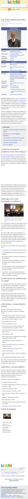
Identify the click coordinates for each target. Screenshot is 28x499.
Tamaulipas (16, 52)
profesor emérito (18, 74)
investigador (12, 74)
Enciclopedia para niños (5, 21)
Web (9, 9)
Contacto (13, 497)
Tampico (11, 52)
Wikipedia (10, 493)
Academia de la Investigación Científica (12, 250)
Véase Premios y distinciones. (16, 94)
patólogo (15, 73)
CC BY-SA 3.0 (21, 489)
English (18, 9)
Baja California (18, 55)
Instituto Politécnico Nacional (16, 70)
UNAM (12, 156)
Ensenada (12, 55)
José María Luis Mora (11, 344)
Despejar (23, 5)
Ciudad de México (13, 56)
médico (11, 73)
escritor (24, 74)
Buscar (25, 5)
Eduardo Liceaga (13, 348)
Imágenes (13, 9)
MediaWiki (3, 494)
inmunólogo (20, 73)
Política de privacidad (5, 497)
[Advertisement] (14, 14)
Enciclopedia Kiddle (9, 488)
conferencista (17, 76)
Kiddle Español (4, 495)
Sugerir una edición (13, 480)
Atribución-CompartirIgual (10, 472)
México (20, 52)
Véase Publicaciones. (14, 85)
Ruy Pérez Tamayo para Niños (8, 475)
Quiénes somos (16, 495)
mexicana (12, 58)
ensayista (12, 76)
